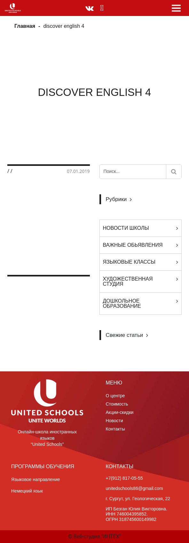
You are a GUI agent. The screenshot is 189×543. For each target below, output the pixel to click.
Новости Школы (126, 228)
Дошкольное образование (122, 303)
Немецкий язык (27, 490)
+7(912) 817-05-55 (124, 478)
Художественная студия (128, 281)
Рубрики (116, 199)
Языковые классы (129, 262)
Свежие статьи (124, 335)
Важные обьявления (133, 245)
